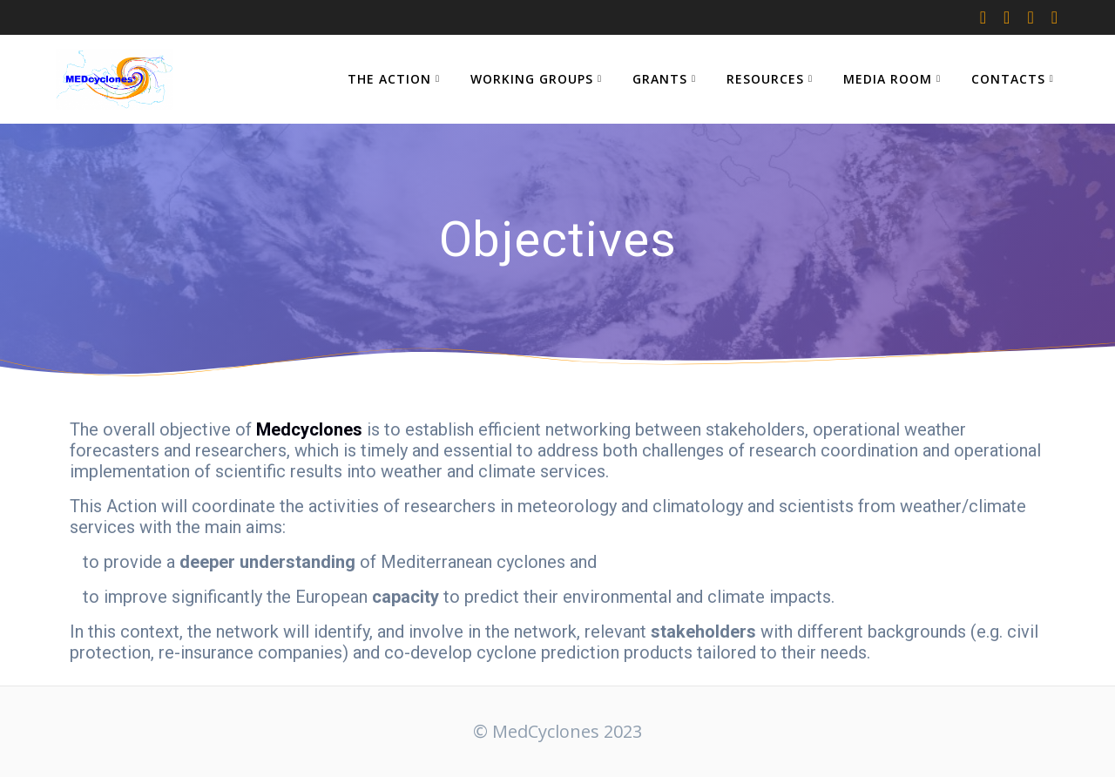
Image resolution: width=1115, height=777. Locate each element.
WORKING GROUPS (531, 79)
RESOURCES (765, 79)
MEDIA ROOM (887, 79)
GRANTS (659, 79)
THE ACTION (389, 79)
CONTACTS (1008, 79)
